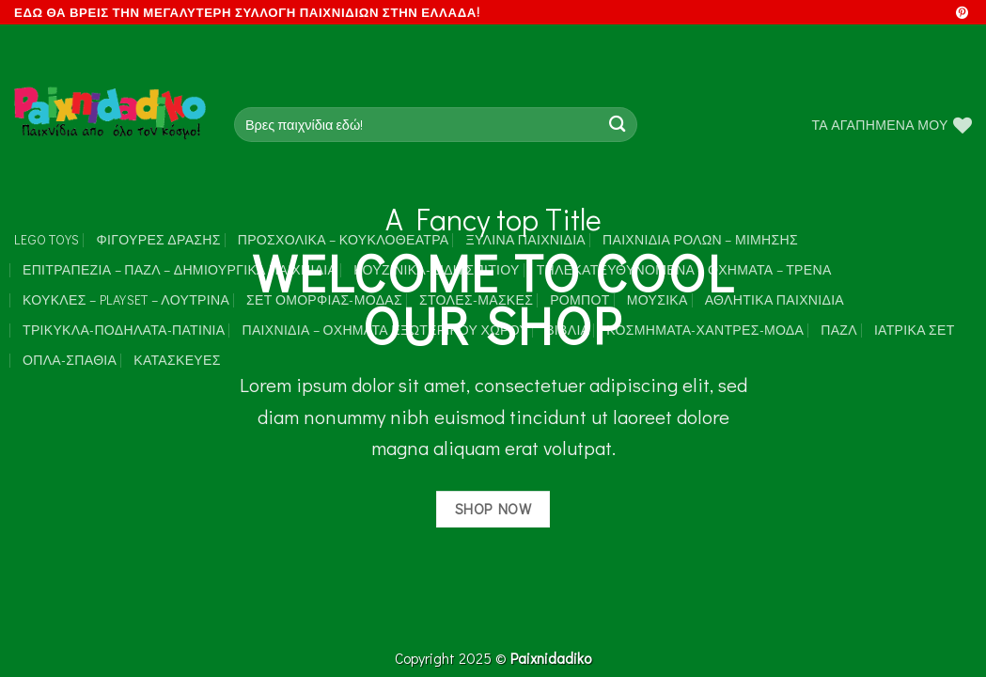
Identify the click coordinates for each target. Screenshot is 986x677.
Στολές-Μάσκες (476, 299)
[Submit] (617, 124)
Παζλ (839, 329)
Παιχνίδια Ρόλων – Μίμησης (700, 239)
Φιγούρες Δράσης (159, 239)
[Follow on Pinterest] (962, 14)
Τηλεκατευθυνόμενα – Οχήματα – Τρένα (684, 269)
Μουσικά (657, 299)
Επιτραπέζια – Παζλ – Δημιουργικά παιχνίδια (179, 269)
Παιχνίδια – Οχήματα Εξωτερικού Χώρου (385, 329)
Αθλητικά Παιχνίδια (774, 299)
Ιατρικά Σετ (914, 329)
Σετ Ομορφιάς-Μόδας (324, 299)
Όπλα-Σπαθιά (70, 360)
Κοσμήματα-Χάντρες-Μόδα (705, 329)
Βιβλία (567, 329)
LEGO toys (47, 239)
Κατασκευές (176, 360)
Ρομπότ (579, 299)
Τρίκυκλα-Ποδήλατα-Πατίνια (124, 329)
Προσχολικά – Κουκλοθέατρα (343, 239)
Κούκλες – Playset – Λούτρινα (126, 299)
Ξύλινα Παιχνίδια (526, 239)
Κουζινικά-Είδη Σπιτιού (436, 269)
